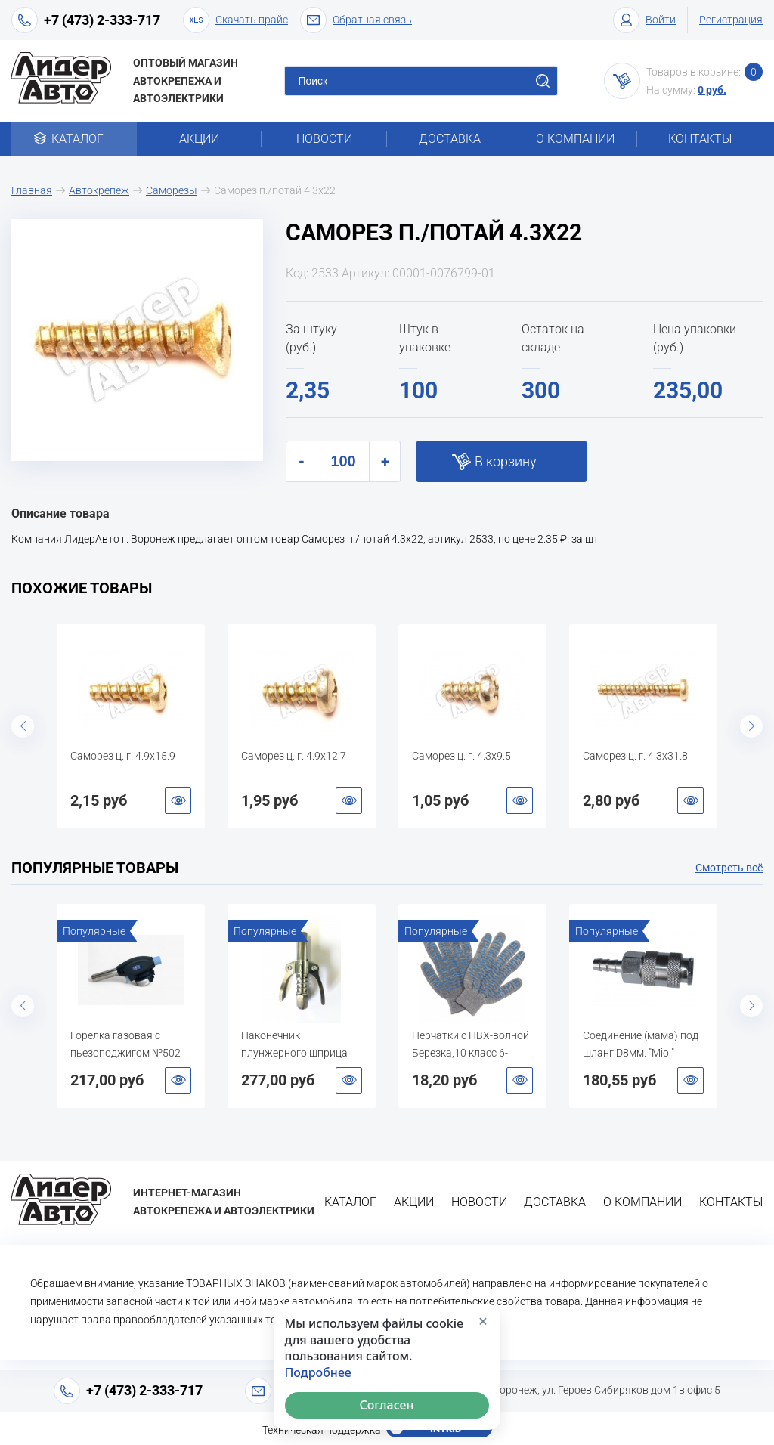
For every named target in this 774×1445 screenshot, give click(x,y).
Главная (31, 190)
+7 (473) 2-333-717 (102, 20)
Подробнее (318, 1373)
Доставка (450, 139)
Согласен (387, 1405)
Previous (22, 726)
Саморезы (171, 190)
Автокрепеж (99, 190)
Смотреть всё (729, 868)
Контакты (700, 139)
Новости (324, 139)
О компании (575, 139)
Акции (199, 139)
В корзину (506, 461)
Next (751, 726)
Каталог (74, 139)
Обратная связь (356, 20)
